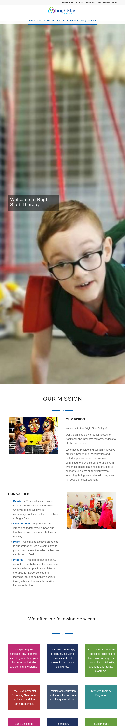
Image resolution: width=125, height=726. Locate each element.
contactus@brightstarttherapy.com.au (101, 2)
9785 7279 (73, 2)
